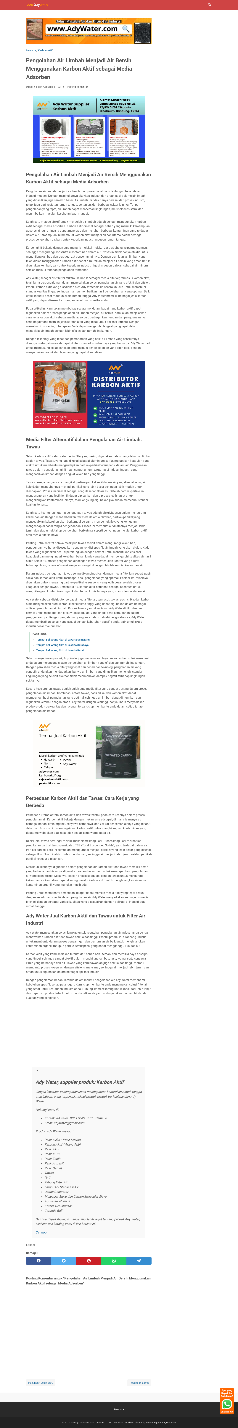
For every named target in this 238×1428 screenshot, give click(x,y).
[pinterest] (88, 1261)
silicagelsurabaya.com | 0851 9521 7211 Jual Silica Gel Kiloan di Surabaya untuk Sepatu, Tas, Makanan (123, 1422)
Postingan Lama (139, 1382)
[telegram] (139, 1261)
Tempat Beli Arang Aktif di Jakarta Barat (60, 650)
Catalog (41, 1232)
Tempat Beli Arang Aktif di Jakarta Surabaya (62, 645)
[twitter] (63, 1261)
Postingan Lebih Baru (40, 1382)
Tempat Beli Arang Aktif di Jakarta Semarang (63, 639)
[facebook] (38, 1261)
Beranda (119, 1409)
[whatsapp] (113, 1261)
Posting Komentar (77, 86)
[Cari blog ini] (210, 5)
